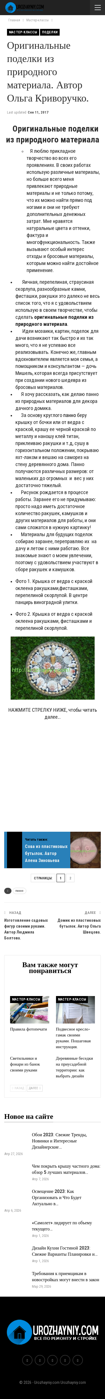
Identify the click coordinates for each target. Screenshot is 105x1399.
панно (69, 415)
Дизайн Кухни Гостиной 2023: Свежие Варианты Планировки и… (65, 1251)
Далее (35, 1088)
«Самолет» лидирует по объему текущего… (62, 1226)
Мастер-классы (23, 32)
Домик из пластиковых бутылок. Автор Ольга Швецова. (79, 926)
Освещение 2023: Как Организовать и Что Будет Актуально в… (56, 1197)
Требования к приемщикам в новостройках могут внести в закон (65, 1276)
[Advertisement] (53, 778)
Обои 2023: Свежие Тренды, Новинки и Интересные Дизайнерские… (59, 1141)
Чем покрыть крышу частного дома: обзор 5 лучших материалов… (66, 1169)
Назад (18, 1088)
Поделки (50, 32)
